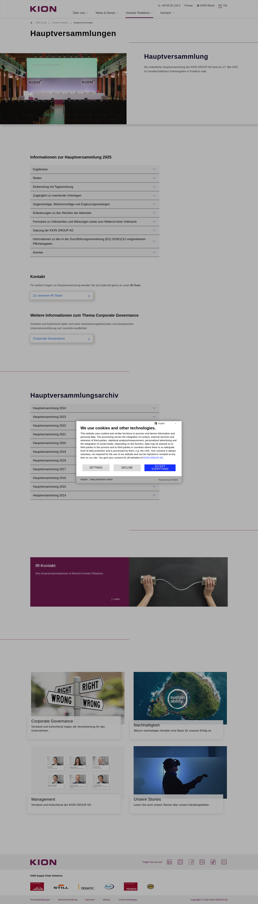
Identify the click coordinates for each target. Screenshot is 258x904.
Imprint (84, 479)
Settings (96, 467)
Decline (127, 467)
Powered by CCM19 (168, 479)
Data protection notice (101, 479)
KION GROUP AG (153, 457)
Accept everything (160, 467)
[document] (129, 444)
